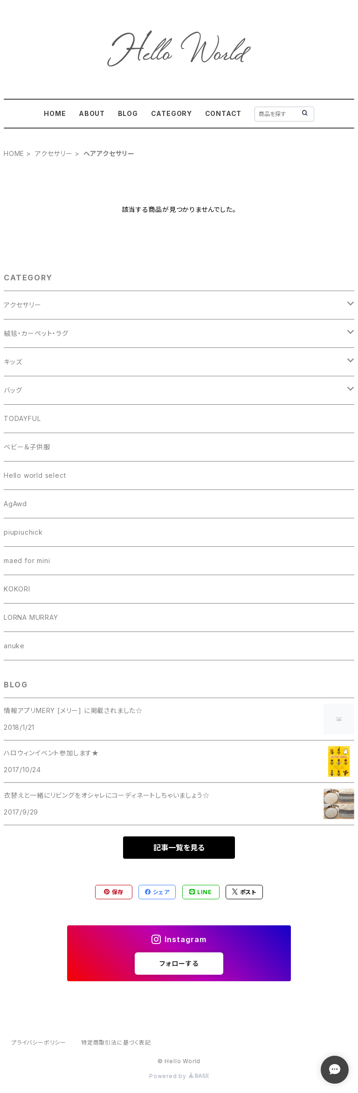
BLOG (128, 113)
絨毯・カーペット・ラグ (36, 333)
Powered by (179, 1076)
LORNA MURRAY (31, 617)
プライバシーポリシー (38, 1042)
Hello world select (35, 475)
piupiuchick (23, 532)
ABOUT (92, 113)
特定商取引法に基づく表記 (116, 1042)
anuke (14, 646)
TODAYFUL (22, 418)
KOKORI (17, 589)
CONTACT (223, 113)
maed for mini (27, 560)
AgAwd (15, 504)
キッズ (13, 362)
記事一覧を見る (179, 847)
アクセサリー (54, 153)
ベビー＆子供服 (27, 447)
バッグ (13, 390)
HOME (55, 113)
